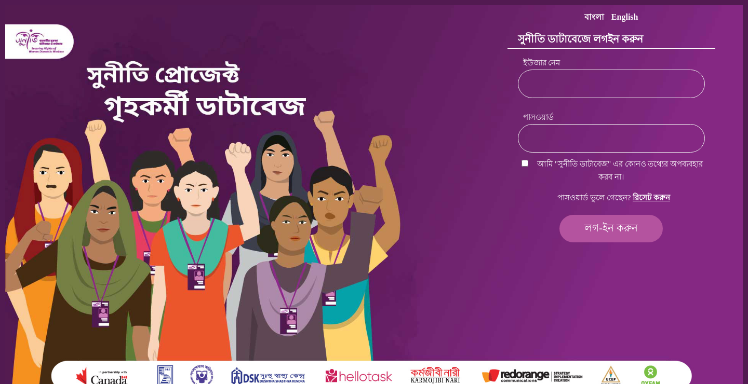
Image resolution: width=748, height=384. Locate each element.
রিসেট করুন (651, 198)
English (624, 16)
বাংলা (594, 16)
